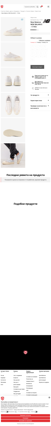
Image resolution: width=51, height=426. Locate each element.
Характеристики (40, 100)
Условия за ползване (31, 376)
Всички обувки (30, 11)
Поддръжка (17, 391)
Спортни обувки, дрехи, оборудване (10, 11)
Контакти (3, 380)
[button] (31, 6)
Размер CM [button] (45, 42)
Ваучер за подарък (44, 382)
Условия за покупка (31, 392)
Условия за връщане (31, 395)
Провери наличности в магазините (40, 107)
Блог (2, 384)
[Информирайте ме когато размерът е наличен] (32, 46)
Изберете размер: (36, 38)
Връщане (16, 387)
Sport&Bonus (42, 375)
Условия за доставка (19, 389)
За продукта (40, 95)
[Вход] (41, 7)
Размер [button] (39, 42)
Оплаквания (29, 386)
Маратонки (38, 11)
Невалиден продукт (37, 67)
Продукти (22, 11)
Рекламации (29, 388)
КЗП (27, 390)
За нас (2, 375)
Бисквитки (29, 383)
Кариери (3, 377)
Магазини (3, 382)
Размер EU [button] (33, 42)
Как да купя (17, 380)
